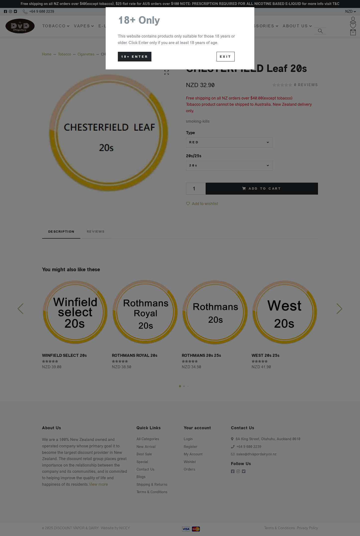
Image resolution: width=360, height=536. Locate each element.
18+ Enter (134, 56)
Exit (225, 56)
